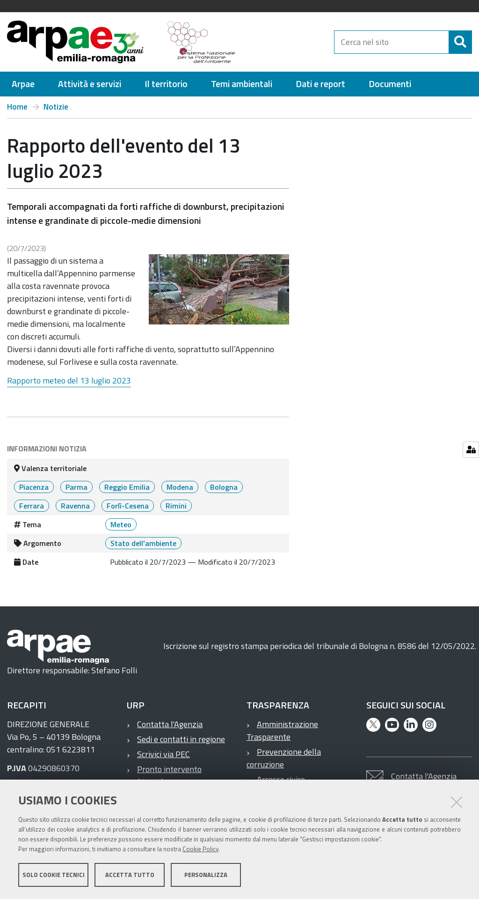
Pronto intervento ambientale (164, 775)
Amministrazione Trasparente (282, 730)
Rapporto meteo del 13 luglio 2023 (69, 380)
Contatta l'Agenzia (170, 724)
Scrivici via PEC (163, 754)
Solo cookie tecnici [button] (53, 874)
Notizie (56, 107)
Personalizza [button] (205, 874)
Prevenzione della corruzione (284, 758)
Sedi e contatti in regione (181, 739)
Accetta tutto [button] (129, 874)
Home (17, 107)
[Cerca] (460, 42)
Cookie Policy (200, 849)
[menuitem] (23, 84)
